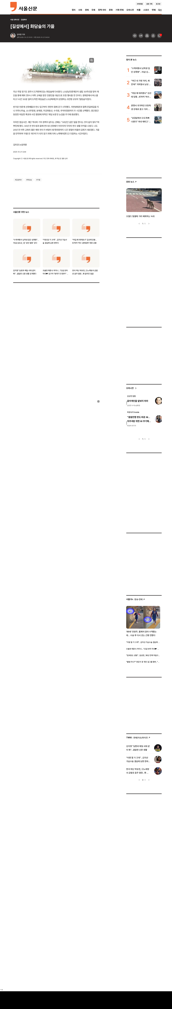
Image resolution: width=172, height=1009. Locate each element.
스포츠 (146, 9)
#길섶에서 (18, 180)
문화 (111, 9)
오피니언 (130, 9)
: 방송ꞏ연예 (135, 599)
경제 (87, 9)
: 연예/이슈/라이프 (138, 737)
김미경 (19, 34)
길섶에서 (24, 19)
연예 (154, 9)
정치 (74, 9)
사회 (80, 9)
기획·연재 (120, 9)
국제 (93, 9)
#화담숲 (29, 180)
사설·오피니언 (14, 19)
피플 (139, 9)
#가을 (38, 180)
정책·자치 (102, 9)
